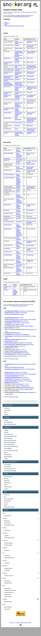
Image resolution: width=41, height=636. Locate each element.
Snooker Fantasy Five (9, 592)
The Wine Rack (7, 128)
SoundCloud (18, 73)
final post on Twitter (13, 358)
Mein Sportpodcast (18, 119)
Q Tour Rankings (8, 448)
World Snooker (15, 319)
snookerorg (6, 550)
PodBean (17, 110)
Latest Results (7, 410)
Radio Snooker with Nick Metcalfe (8, 77)
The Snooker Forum (31, 218)
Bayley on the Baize (8, 153)
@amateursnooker (8, 568)
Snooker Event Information (10, 590)
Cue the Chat (7, 58)
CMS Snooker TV (20, 384)
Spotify (16, 43)
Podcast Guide (7, 500)
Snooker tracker (7, 515)
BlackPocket (7, 521)
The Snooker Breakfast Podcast (13, 321)
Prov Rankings (7, 464)
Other (5, 24)
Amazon (17, 108)
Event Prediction (7, 607)
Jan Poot (29, 248)
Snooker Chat (7, 216)
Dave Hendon (30, 102)
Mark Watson (30, 88)
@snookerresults (8, 583)
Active (5, 22)
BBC (16, 66)
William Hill (29, 267)
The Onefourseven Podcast (11, 311)
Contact (18, 622)
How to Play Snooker (8, 498)
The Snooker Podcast (9, 221)
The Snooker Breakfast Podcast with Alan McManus (8, 83)
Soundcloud (19, 160)
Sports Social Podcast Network (19, 84)
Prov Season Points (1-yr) (9, 468)
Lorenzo (29, 204)
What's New (6, 494)
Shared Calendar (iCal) (9, 537)
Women (5, 452)
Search (25, 622)
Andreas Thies (30, 120)
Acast (16, 41)
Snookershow (7, 248)
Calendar (6, 420)
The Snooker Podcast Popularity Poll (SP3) (14, 25)
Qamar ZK (29, 150)
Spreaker (19, 258)
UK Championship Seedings (10, 436)
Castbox (17, 88)
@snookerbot (7, 570)
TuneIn (16, 90)
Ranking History (7, 454)
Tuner (16, 116)
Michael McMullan (31, 131)
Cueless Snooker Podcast (11, 346)
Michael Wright (30, 254)
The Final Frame (8, 189)
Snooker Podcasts (18, 16)
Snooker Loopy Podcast (7, 96)
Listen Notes (19, 155)
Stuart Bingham (30, 52)
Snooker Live (7, 555)
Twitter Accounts (8, 486)
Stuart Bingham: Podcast (19, 55)
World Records (7, 482)
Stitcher (18, 175)
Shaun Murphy (30, 73)
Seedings (6, 432)
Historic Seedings (8, 456)
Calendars (6, 535)
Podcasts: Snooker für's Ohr (26, 15)
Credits (21, 622)
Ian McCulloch (31, 222)
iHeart (16, 109)
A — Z (14, 622)
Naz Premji (29, 221)
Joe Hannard (30, 96)
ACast (16, 128)
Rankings (6, 430)
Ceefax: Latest (7, 588)
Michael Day (30, 122)
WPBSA (29, 133)
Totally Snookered (9, 332)
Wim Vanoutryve (31, 79)
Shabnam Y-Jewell (19, 324)
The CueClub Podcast (9, 174)
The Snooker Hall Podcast (11, 317)
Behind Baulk (7, 158)
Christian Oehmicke (31, 118)
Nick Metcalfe (30, 76)
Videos (5, 484)
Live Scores (6, 408)
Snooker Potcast (8, 224)
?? (27, 238)
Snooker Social (7, 229)
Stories (5, 505)
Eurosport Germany (29, 329)
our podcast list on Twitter (13, 15)
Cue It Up (6, 289)
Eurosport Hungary (15, 349)
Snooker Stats (7, 523)
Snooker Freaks (7, 594)
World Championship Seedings (11, 446)
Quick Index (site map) (9, 507)
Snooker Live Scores (8, 575)
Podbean (19, 186)
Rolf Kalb (29, 41)
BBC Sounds (19, 243)
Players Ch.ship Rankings (10, 442)
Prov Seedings (7, 466)
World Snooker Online (9, 525)
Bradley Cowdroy (31, 163)
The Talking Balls (8, 254)
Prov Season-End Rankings (10, 470)
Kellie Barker (30, 46)
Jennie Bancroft (30, 128)
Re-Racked (6, 210)
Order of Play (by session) (10, 424)
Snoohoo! (6, 503)
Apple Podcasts (18, 42)
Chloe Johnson (30, 130)
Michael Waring (30, 245)
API (5, 496)
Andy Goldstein (30, 167)
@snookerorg (7, 530)
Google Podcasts (19, 52)
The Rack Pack (7, 204)
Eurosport (29, 168)
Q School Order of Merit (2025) (11, 450)
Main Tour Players (8, 476)
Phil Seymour (30, 72)
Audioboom (19, 270)
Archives (6, 414)
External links (7, 609)
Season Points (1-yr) (8, 434)
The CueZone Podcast (9, 177)
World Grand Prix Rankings (10, 440)
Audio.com (17, 79)
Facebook (17, 125)
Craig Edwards (30, 186)
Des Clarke (29, 241)
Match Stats (6, 480)
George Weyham (31, 187)
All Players (6, 478)
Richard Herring (30, 68)
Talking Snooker (7, 112)
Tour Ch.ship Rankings (9, 444)
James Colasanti (31, 51)
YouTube (17, 45)
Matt (28, 153)
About (11, 622)
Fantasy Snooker (8, 596)
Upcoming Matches (8, 422)
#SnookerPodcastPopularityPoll (19, 305)
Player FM (17, 105)
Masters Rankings (8, 438)
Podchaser (17, 96)
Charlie (28, 260)
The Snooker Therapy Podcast (12, 339)
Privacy (29, 622)
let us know (27, 12)
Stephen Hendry (31, 86)
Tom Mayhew (30, 95)
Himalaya (19, 218)
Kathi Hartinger (30, 119)
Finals (5, 412)
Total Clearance (7, 118)
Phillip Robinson (30, 210)
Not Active (6, 23)
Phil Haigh (29, 113)
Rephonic (19, 262)
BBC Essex (33, 66)
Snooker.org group (8, 543)
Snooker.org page (8, 545)
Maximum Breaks (8, 601)
